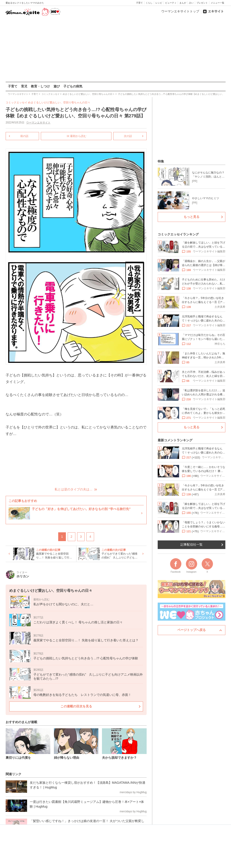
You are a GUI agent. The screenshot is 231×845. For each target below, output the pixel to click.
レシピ (158, 3)
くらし (149, 3)
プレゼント (202, 3)
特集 (161, 161)
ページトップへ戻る (191, 630)
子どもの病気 (72, 86)
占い (191, 3)
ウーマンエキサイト (38, 122)
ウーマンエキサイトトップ (180, 11)
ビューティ (170, 3)
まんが (182, 3)
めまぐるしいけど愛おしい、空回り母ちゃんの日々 (59, 102)
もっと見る (191, 217)
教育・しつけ (40, 86)
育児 (24, 86)
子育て (139, 3)
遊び (56, 86)
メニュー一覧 (217, 3)
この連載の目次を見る (76, 706)
